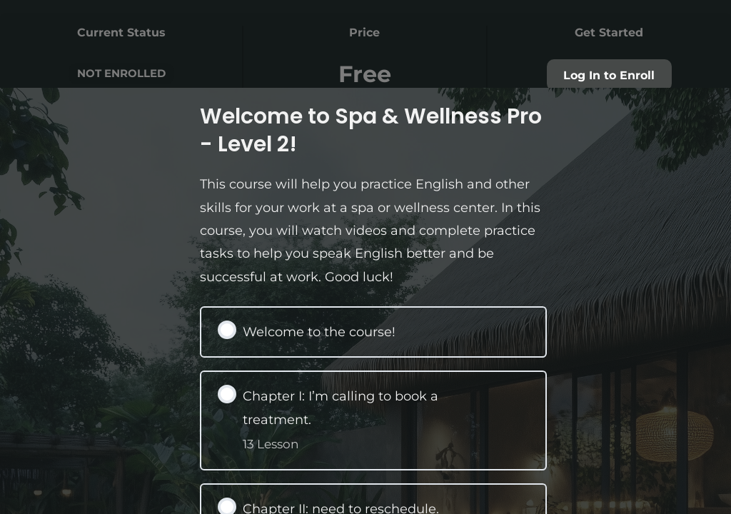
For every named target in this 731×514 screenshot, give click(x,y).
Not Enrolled (121, 73)
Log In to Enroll (609, 75)
